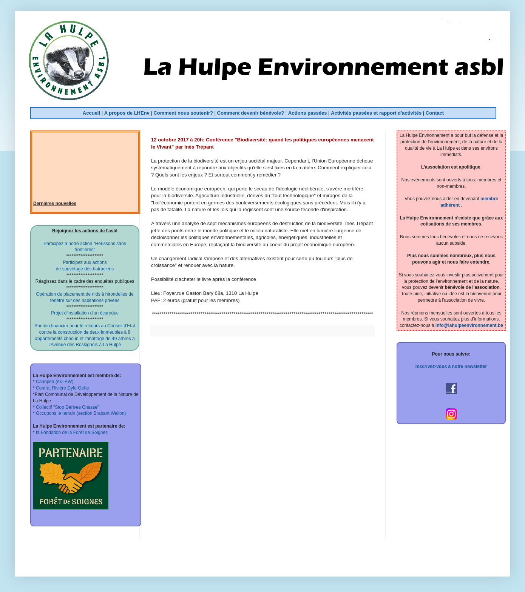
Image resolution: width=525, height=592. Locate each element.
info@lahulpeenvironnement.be (469, 325)
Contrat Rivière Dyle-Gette (62, 388)
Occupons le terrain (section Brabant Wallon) (80, 413)
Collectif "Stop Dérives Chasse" (67, 407)
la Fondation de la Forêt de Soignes (71, 432)
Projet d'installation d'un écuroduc (85, 313)
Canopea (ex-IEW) (54, 381)
